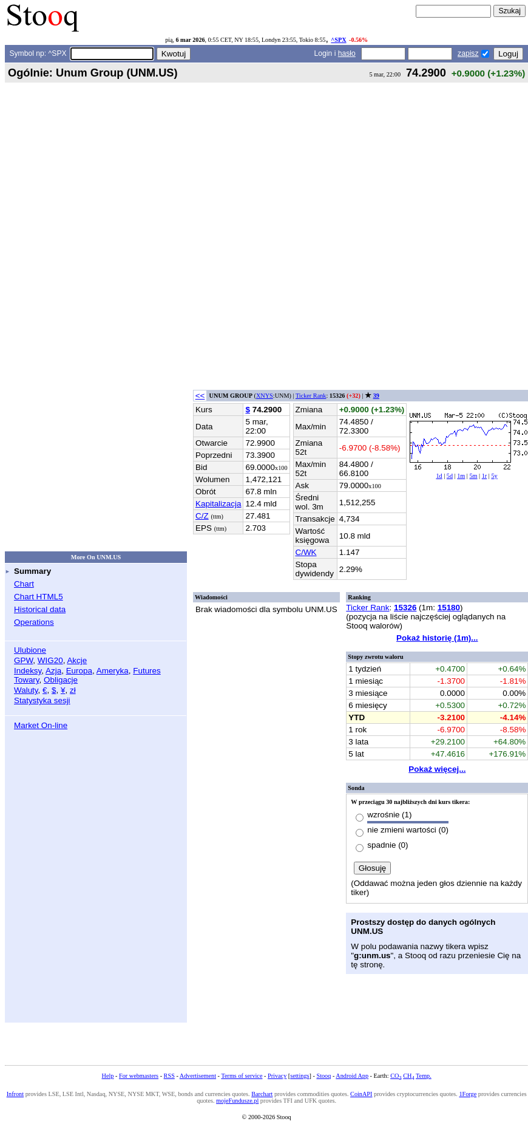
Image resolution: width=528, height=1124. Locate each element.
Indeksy (27, 670)
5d (450, 475)
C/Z (202, 515)
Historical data (40, 609)
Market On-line (40, 725)
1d (439, 475)
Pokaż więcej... (436, 769)
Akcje (77, 660)
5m (473, 475)
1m (461, 475)
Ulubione (30, 650)
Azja (53, 670)
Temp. (424, 1075)
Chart (24, 583)
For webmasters (138, 1075)
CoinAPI (361, 1094)
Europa (79, 670)
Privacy (277, 1075)
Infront (15, 1094)
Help (108, 1075)
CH (408, 1075)
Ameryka (112, 670)
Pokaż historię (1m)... (437, 637)
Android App (352, 1075)
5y (494, 475)
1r (484, 475)
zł (73, 690)
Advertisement (198, 1075)
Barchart (261, 1094)
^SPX (338, 39)
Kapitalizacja (218, 503)
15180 (449, 607)
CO (395, 1075)
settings (299, 1075)
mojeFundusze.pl (237, 1100)
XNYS (264, 395)
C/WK (306, 552)
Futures (147, 670)
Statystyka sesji (42, 700)
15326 (405, 607)
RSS (169, 1075)
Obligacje (61, 679)
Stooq (323, 1075)
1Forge (467, 1094)
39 (376, 395)
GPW (23, 660)
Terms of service (241, 1075)
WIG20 (50, 660)
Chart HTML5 (38, 596)
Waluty (26, 690)
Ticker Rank (311, 395)
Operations (34, 622)
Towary (26, 679)
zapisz (468, 53)
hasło (347, 53)
